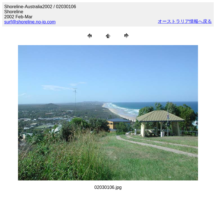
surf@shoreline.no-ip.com (30, 21)
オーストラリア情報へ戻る (185, 21)
